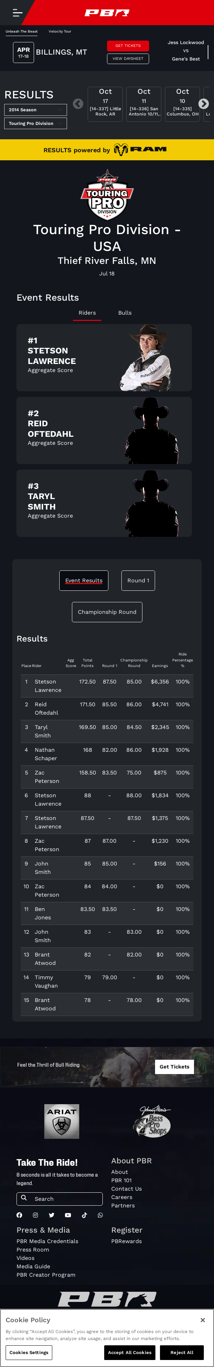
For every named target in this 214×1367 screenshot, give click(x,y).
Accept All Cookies (130, 1353)
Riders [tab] (87, 312)
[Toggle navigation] (17, 12)
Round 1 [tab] (138, 580)
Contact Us (126, 1188)
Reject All (181, 1353)
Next (204, 104)
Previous (78, 104)
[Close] (202, 1321)
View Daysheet (128, 58)
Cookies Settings (28, 1353)
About (119, 1172)
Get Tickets (128, 45)
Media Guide (33, 1266)
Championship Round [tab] (107, 612)
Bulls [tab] (125, 312)
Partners (123, 1205)
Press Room (32, 1249)
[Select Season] (35, 110)
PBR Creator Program (45, 1274)
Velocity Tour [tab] (60, 31)
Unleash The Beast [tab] (22, 31)
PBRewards (126, 1241)
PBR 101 (121, 1180)
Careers (121, 1197)
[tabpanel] (107, 433)
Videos (25, 1258)
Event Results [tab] (83, 580)
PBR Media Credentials (47, 1241)
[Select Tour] (35, 123)
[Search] (66, 1199)
